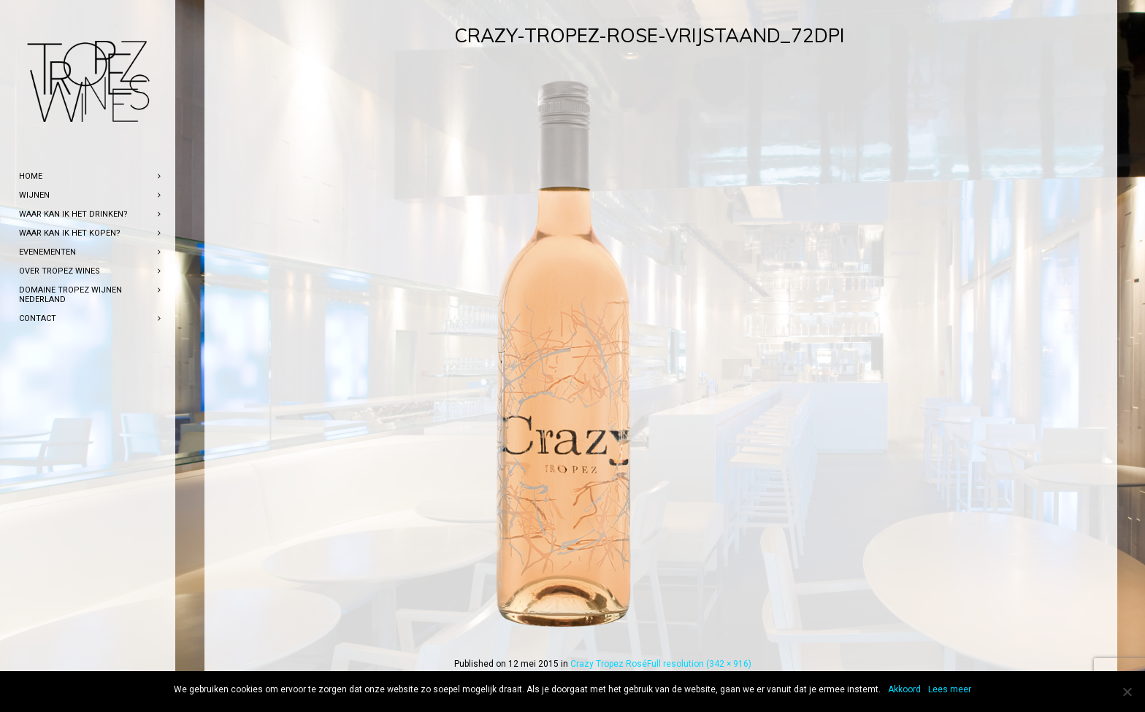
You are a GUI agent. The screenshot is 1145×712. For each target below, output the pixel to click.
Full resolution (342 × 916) (699, 664)
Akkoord (904, 689)
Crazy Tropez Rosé (608, 664)
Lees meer (949, 689)
